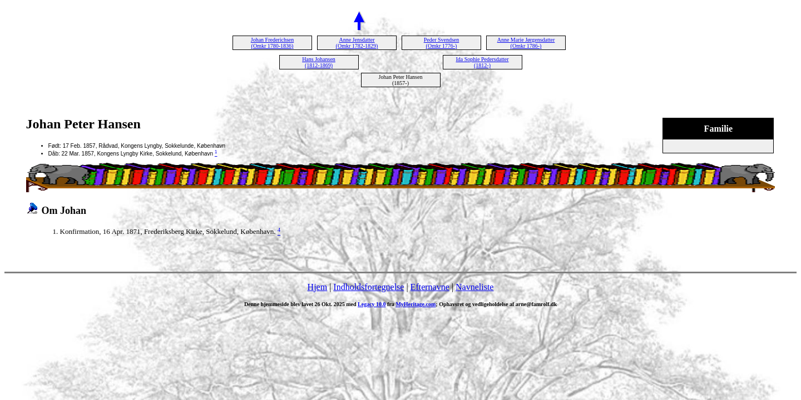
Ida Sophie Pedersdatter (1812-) (482, 62)
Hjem (318, 287)
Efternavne (430, 287)
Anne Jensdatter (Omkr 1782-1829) (357, 43)
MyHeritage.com (415, 304)
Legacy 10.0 (372, 304)
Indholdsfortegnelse (368, 287)
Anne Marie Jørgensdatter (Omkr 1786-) (526, 43)
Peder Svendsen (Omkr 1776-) (441, 43)
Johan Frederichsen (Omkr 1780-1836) (272, 43)
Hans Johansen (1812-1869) (318, 62)
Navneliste (474, 287)
